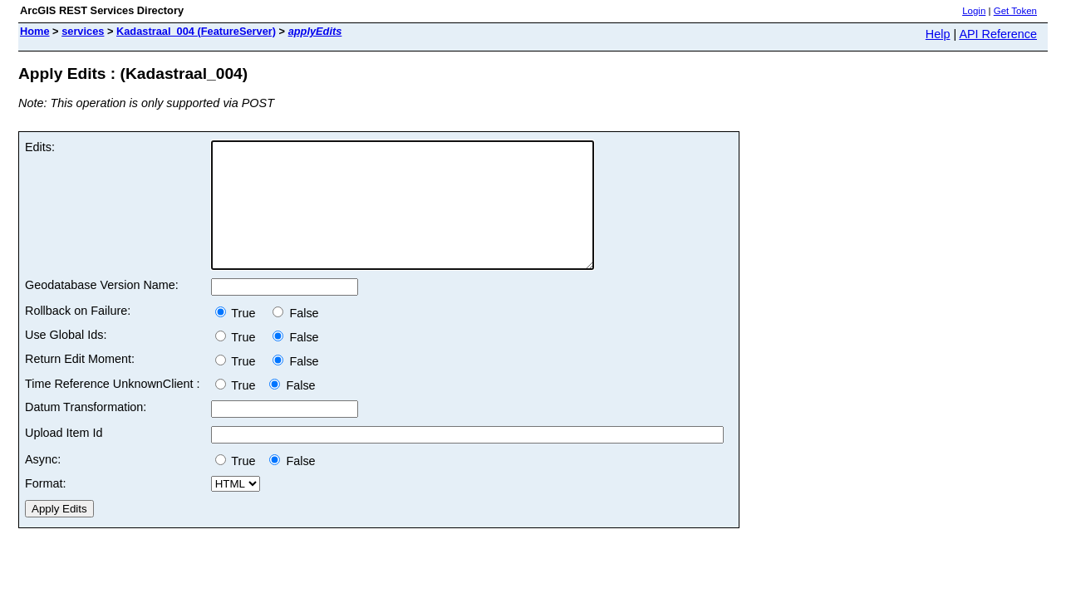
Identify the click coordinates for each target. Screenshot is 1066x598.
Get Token (1015, 11)
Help (938, 34)
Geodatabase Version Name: (102, 309)
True (240, 338)
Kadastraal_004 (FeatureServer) (196, 31)
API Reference (998, 34)
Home (35, 31)
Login (973, 11)
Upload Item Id (64, 457)
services (82, 31)
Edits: (40, 147)
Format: (45, 508)
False (295, 338)
